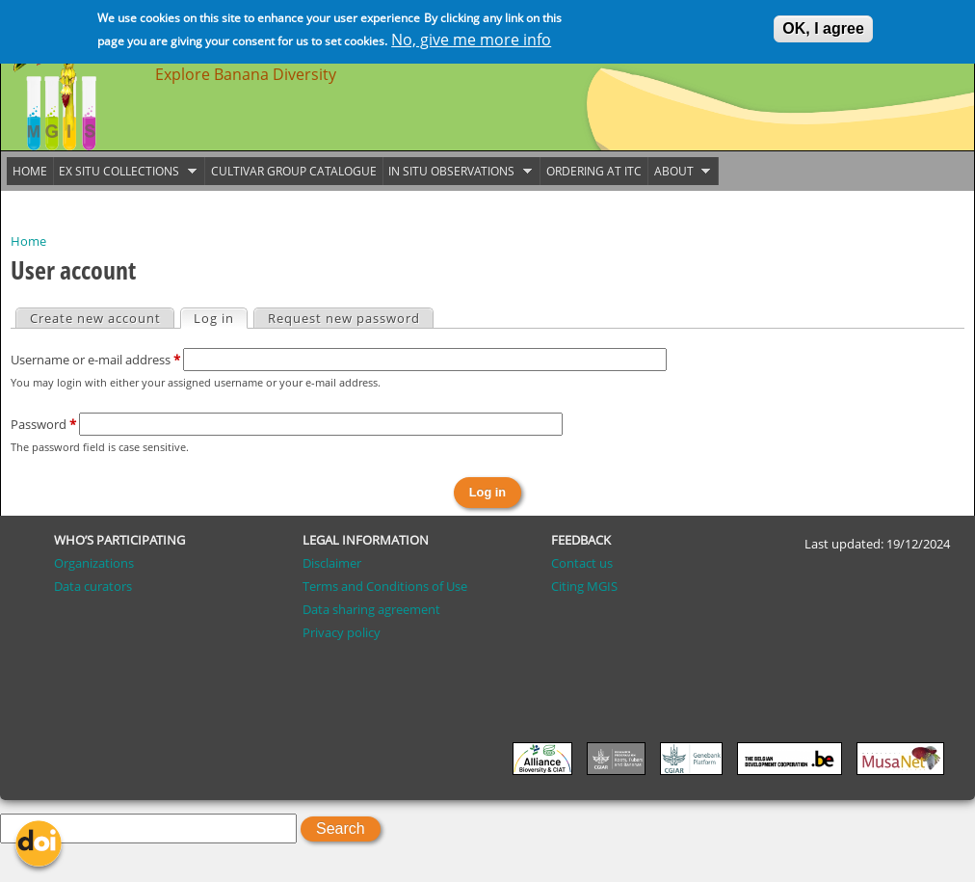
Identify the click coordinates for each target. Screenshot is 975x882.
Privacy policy (342, 632)
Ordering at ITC (594, 171)
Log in (220, 318)
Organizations (94, 563)
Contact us (582, 563)
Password (43, 424)
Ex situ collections (125, 171)
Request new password (344, 318)
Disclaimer (332, 563)
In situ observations (457, 171)
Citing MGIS (584, 586)
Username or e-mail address (95, 359)
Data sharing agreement (371, 609)
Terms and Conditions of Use (385, 586)
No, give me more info (471, 36)
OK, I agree (822, 25)
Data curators (93, 586)
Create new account (95, 318)
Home (28, 241)
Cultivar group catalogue (294, 171)
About (679, 171)
